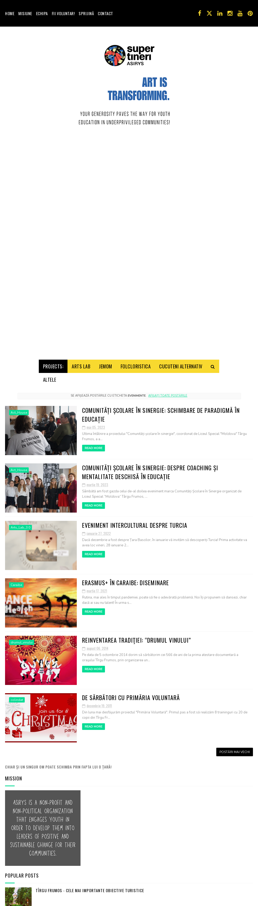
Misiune (25, 13)
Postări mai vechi (234, 748)
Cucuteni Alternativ (180, 362)
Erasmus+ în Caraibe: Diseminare (125, 578)
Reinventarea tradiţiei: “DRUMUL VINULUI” (136, 636)
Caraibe (16, 581)
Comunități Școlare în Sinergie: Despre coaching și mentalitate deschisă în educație (150, 468)
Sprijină (86, 13)
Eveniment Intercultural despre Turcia (134, 521)
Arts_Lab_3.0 (20, 523)
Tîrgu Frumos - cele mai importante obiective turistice (90, 886)
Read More (93, 444)
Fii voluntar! (63, 13)
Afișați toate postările (167, 392)
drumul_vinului (22, 638)
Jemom (105, 362)
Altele (49, 375)
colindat (17, 696)
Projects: (53, 362)
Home (9, 13)
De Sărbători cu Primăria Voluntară (131, 693)
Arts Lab (81, 362)
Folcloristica (136, 362)
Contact (105, 13)
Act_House (19, 408)
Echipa (42, 13)
